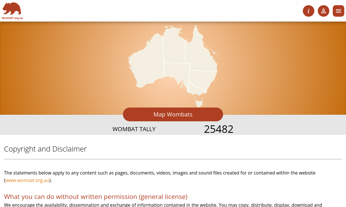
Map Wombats (173, 114)
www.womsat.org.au (27, 180)
